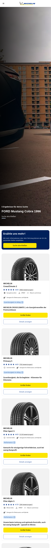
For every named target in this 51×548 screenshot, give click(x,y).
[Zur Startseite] (27, 3)
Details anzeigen (25, 322)
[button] (18, 289)
